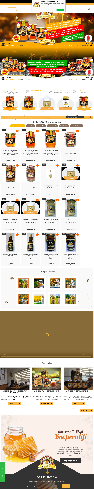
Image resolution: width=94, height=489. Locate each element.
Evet (60, 10)
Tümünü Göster (87, 393)
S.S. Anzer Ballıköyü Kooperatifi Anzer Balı (9, 149)
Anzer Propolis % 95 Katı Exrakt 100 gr (10, 243)
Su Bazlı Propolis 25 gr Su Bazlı (47, 213)
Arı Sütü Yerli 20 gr (47, 182)
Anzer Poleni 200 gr (9, 182)
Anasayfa (42, 485)
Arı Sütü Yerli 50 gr (9, 212)
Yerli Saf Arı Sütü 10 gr (28, 182)
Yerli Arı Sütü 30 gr (65, 182)
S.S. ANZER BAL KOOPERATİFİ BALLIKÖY (28, 180)
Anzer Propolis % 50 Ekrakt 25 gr (65, 213)
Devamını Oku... (15, 386)
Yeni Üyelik (62, 485)
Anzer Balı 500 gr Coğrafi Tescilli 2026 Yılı (28, 152)
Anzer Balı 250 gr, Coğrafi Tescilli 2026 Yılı (9, 152)
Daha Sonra (52, 10)
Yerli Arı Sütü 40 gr (84, 182)
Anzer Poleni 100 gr (65, 151)
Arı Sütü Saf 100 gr (28, 212)
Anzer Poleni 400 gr (84, 151)
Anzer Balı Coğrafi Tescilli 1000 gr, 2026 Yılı (47, 152)
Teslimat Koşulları (24, 485)
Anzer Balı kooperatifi (6, 485)
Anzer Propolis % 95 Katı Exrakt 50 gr (84, 213)
